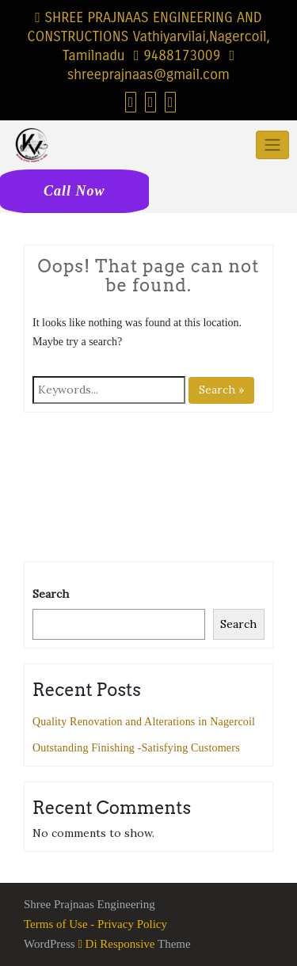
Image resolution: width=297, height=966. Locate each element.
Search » (221, 389)
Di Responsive (116, 943)
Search (50, 594)
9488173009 (177, 55)
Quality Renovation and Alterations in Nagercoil (143, 722)
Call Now (74, 191)
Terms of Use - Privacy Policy (95, 924)
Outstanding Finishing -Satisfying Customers (136, 748)
